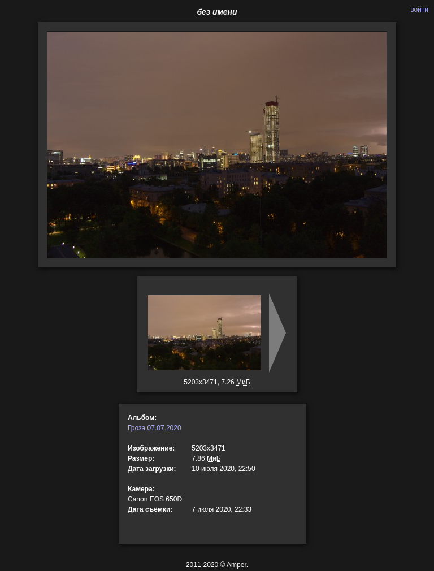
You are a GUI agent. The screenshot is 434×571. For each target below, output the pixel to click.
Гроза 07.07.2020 (154, 428)
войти (419, 10)
